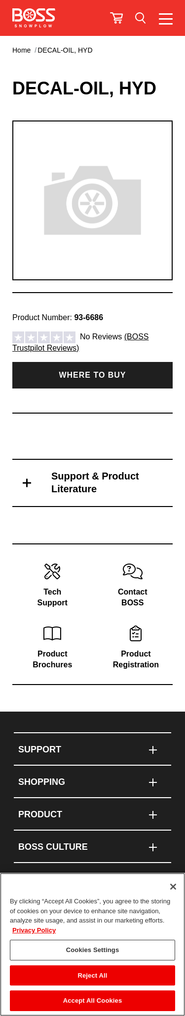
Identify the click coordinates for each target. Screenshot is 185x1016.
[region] (92, 944)
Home (21, 50)
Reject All (92, 975)
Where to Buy (92, 375)
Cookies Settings (92, 950)
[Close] (173, 886)
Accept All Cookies (92, 1000)
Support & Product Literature (95, 482)
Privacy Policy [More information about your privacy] (34, 930)
